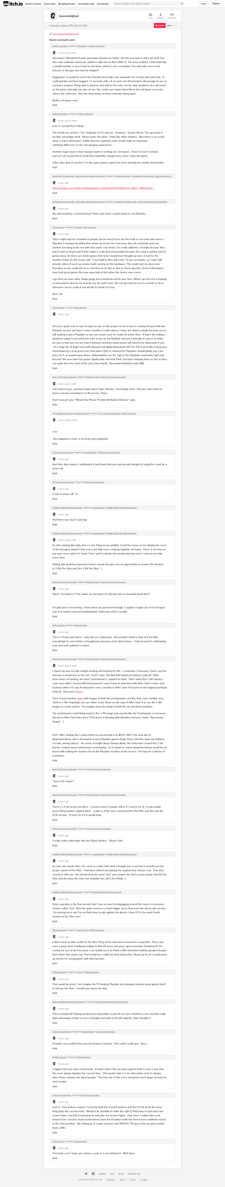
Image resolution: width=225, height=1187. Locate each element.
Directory (111, 1179)
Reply (54, 105)
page (80, 698)
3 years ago (63, 52)
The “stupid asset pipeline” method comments (71, 413)
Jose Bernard (82, 930)
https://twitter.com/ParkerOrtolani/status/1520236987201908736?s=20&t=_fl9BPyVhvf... (103, 188)
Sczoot (79, 972)
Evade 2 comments (60, 46)
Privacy (133, 1179)
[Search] (182, 3)
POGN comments (59, 930)
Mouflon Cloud (93, 377)
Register (216, 3)
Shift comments (58, 625)
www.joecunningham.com (65, 33)
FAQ (112, 1174)
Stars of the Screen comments (64, 377)
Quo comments (58, 227)
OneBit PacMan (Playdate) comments (67, 508)
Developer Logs (86, 3)
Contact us (134, 1174)
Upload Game (66, 3)
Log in (203, 3)
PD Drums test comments (63, 452)
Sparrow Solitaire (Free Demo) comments (69, 1002)
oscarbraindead (98, 508)
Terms (122, 1179)
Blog (121, 1174)
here (80, 691)
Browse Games (33, 3)
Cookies (143, 1179)
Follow (160, 25)
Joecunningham (90, 452)
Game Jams (50, 3)
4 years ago (63, 1148)
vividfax (78, 227)
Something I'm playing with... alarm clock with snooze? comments (78, 176)
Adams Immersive (122, 176)
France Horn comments (61, 1032)
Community (103, 3)
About (102, 1174)
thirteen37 (82, 46)
